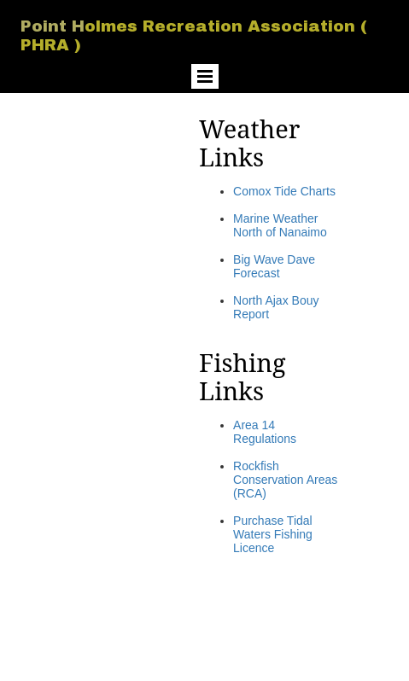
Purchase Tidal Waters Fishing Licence (273, 534)
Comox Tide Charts (284, 191)
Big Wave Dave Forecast (274, 266)
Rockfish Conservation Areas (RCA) (285, 479)
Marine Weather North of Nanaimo (280, 225)
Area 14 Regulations (264, 431)
